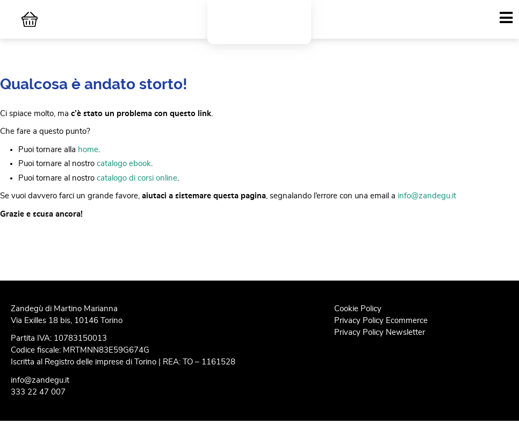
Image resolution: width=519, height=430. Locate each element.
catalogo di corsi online (137, 186)
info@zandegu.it (427, 204)
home (88, 158)
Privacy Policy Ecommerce (381, 328)
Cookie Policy (357, 316)
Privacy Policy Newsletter (379, 340)
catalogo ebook (124, 172)
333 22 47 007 (38, 400)
